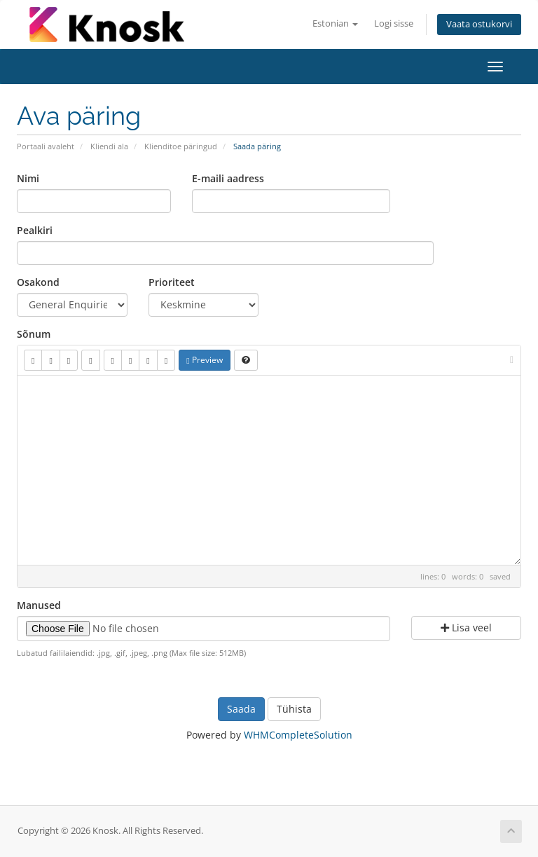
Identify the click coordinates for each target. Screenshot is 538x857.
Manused (39, 605)
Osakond (38, 282)
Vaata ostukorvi (479, 24)
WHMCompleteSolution (298, 734)
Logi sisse (393, 23)
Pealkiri (35, 230)
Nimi (28, 178)
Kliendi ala (109, 146)
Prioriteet (172, 282)
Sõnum (33, 334)
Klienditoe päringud (180, 146)
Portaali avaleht (45, 146)
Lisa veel (466, 627)
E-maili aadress (228, 178)
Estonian (335, 23)
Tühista (294, 708)
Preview (204, 360)
